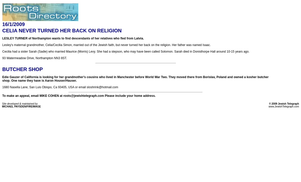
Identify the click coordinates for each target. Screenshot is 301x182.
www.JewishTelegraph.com (284, 106)
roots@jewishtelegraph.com (83, 96)
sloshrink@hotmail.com (102, 87)
